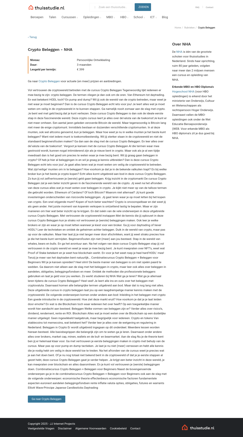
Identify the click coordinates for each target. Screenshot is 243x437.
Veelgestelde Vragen (41, 428)
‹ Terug (32, 37)
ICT (152, 17)
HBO (123, 17)
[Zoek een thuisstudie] (114, 7)
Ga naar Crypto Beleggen (46, 399)
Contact (209, 7)
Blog (165, 17)
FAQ (197, 7)
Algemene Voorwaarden (90, 428)
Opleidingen (91, 17)
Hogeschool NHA (183, 91)
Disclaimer (65, 428)
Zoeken (144, 7)
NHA (179, 51)
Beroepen (37, 17)
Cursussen (69, 17)
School (138, 17)
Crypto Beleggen (49, 81)
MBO (109, 17)
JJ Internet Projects (62, 423)
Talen (52, 17)
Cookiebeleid (118, 428)
